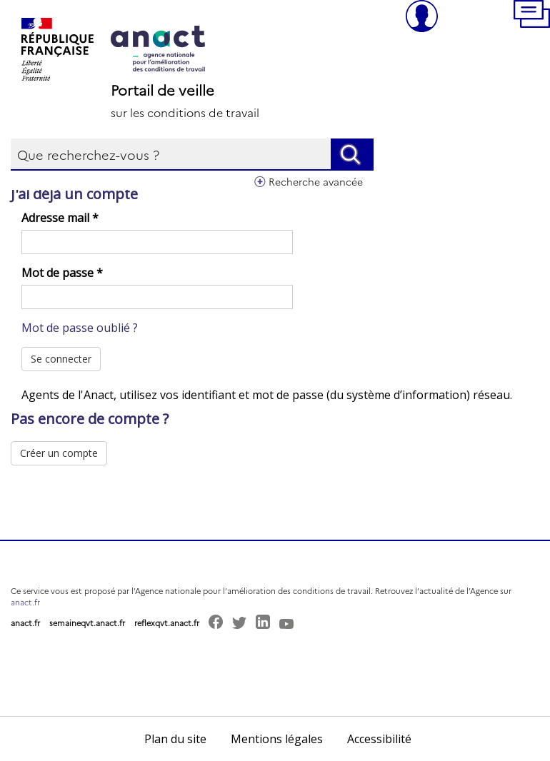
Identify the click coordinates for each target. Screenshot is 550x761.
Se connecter (61, 359)
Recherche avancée (316, 181)
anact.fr (25, 602)
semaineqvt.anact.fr (87, 623)
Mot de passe (62, 273)
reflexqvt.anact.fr (166, 623)
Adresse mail (60, 218)
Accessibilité (379, 739)
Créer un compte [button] (59, 453)
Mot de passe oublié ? (79, 328)
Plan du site (175, 739)
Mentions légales (277, 739)
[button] (532, 16)
